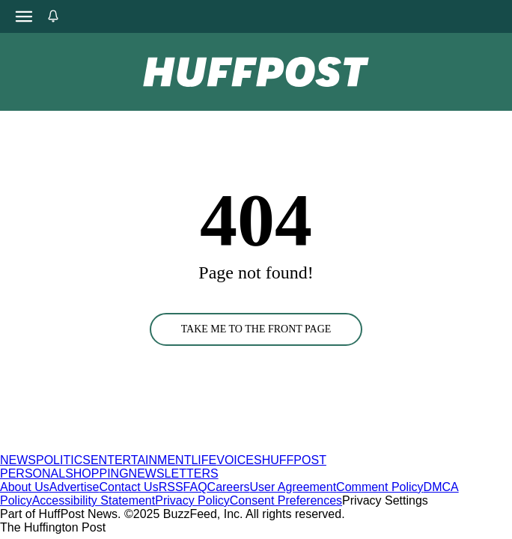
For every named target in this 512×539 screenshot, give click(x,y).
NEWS (18, 460)
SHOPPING (96, 473)
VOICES (238, 460)
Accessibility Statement (94, 500)
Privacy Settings (385, 500)
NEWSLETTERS (174, 473)
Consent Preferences (286, 500)
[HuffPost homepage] (192, 446)
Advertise (74, 487)
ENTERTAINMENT (141, 460)
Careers (228, 487)
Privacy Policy (192, 500)
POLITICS (63, 460)
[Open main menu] (24, 16)
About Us (24, 487)
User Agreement (292, 487)
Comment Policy (379, 487)
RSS (171, 487)
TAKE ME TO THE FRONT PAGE (256, 329)
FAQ (195, 487)
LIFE (203, 460)
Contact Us (129, 487)
